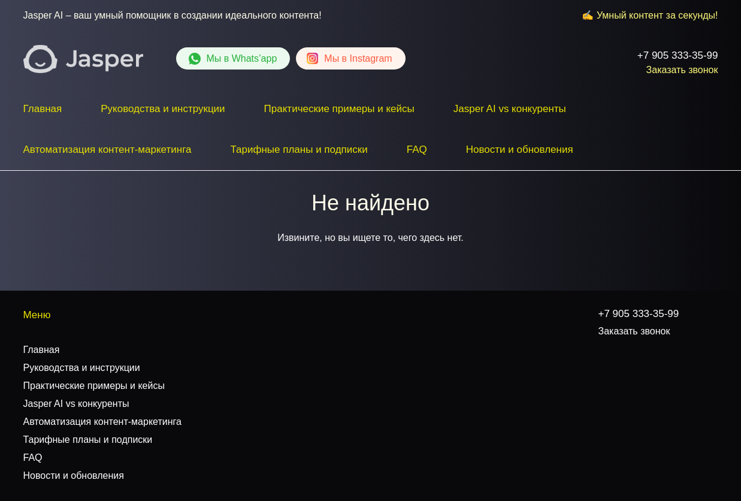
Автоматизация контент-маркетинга (107, 149)
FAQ (417, 149)
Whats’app (242, 58)
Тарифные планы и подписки (298, 149)
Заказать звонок (682, 70)
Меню (37, 315)
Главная (42, 108)
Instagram (358, 58)
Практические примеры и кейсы (339, 108)
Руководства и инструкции (163, 108)
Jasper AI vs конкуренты (509, 108)
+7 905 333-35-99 (677, 55)
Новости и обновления (519, 149)
